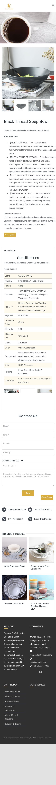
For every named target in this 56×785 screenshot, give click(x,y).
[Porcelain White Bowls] (14, 587)
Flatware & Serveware (10, 708)
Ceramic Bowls (12, 702)
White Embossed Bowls (14, 566)
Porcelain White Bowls (14, 604)
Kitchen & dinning (13, 724)
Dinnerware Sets (12, 692)
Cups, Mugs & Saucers (11, 717)
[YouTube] (40, 671)
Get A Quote (9, 235)
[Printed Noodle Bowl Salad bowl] (41, 550)
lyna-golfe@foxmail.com (41, 655)
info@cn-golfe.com (38, 662)
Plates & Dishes (12, 697)
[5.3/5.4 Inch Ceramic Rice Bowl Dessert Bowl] (41, 587)
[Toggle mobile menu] (53, 5)
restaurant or (50, 146)
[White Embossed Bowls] (14, 550)
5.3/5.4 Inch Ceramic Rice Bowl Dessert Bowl (40, 606)
